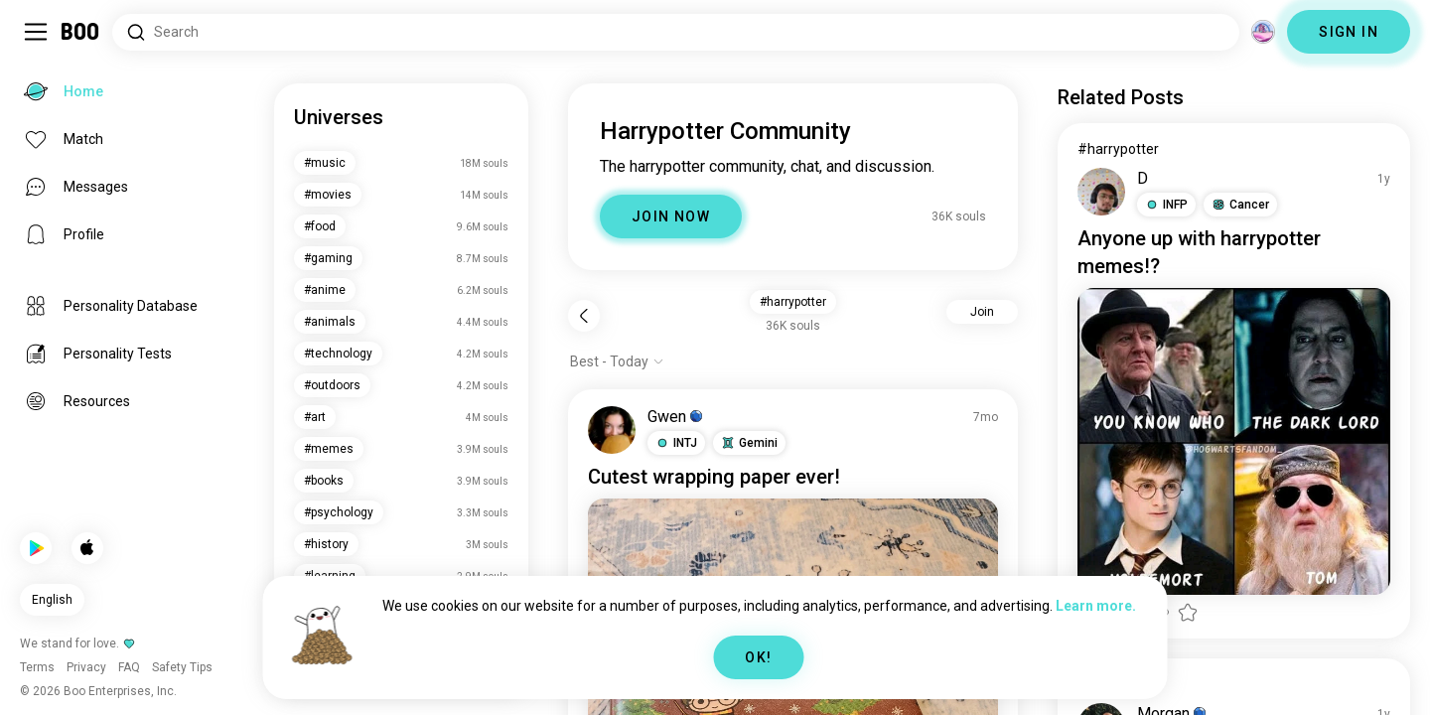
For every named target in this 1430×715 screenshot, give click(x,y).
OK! (758, 657)
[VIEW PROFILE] (612, 430)
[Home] (81, 32)
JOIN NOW (671, 216)
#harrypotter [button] (793, 302)
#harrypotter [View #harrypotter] (1118, 149)
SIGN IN (1348, 32)
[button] (676, 443)
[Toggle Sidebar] (36, 32)
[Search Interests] (675, 32)
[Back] (584, 316)
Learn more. (1096, 606)
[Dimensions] (1263, 32)
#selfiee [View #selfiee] (1103, 684)
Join (982, 312)
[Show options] (617, 361)
